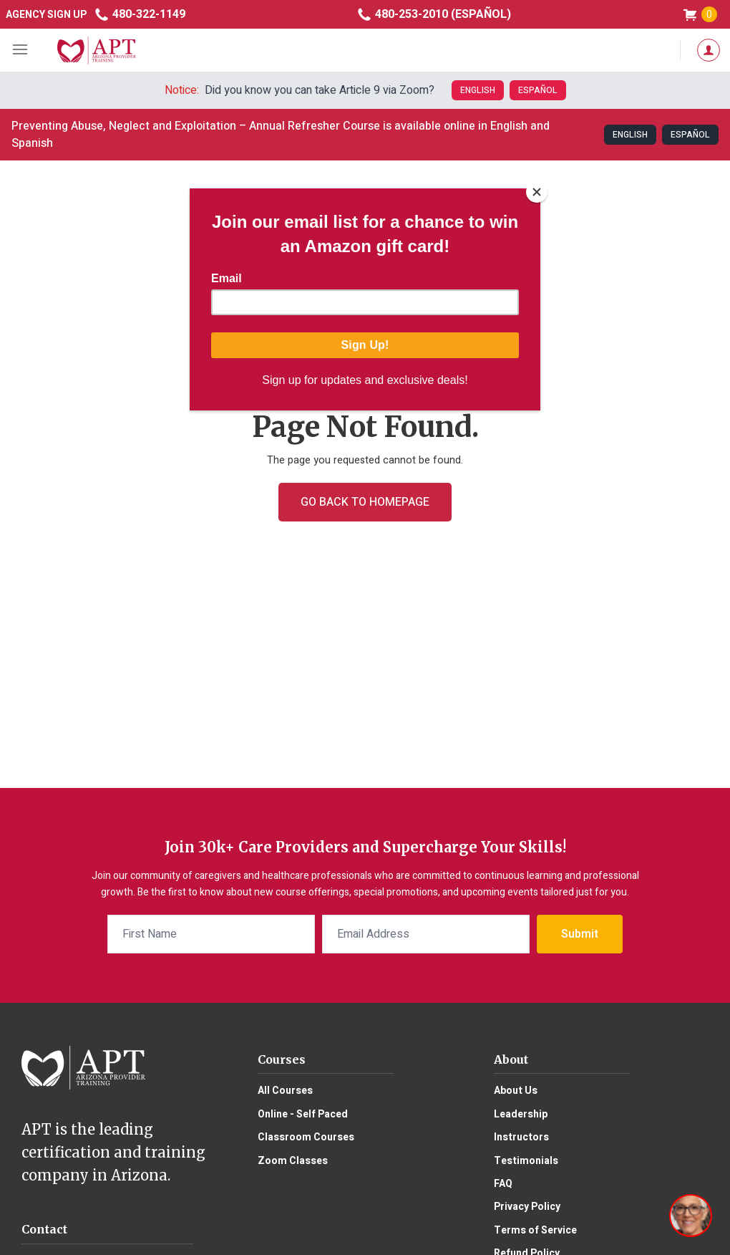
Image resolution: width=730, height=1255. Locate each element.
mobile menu (21, 50)
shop (699, 14)
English (477, 90)
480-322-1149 (139, 14)
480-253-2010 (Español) (433, 14)
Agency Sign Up (46, 14)
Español (538, 90)
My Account (708, 50)
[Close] (537, 192)
